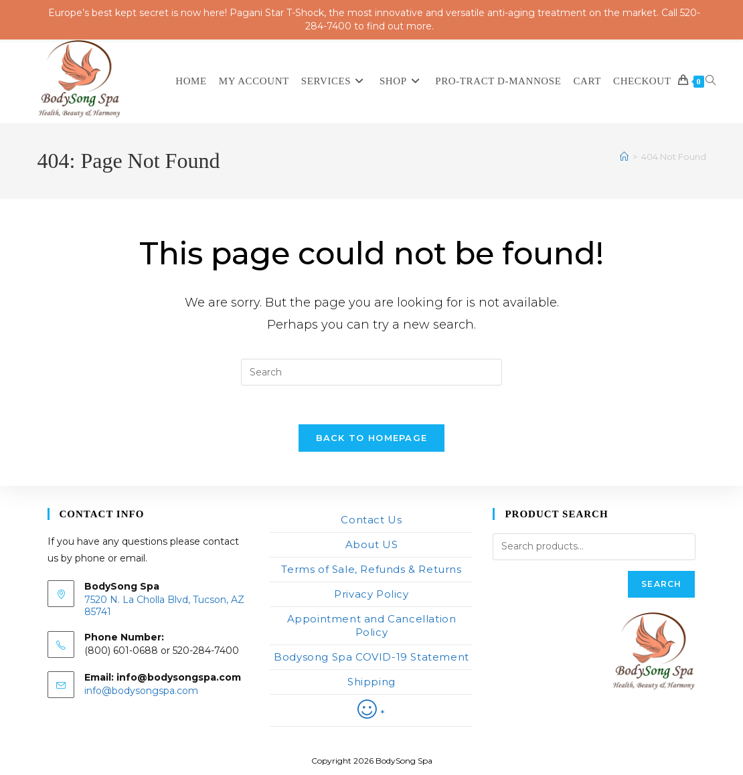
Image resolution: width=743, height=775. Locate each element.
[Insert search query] (371, 372)
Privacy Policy (371, 594)
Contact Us (371, 519)
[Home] (624, 156)
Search (661, 584)
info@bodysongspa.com (141, 691)
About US (371, 544)
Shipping (371, 681)
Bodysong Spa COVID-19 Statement (371, 657)
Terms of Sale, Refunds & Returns (371, 569)
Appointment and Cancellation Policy (372, 625)
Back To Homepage (372, 439)
